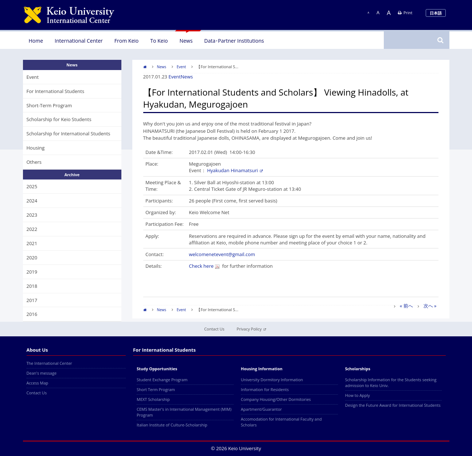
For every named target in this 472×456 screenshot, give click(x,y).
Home (36, 40)
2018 (32, 286)
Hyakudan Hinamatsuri (234, 170)
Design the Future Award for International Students (393, 405)
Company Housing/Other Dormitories (276, 399)
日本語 (436, 13)
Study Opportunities (157, 368)
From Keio (126, 40)
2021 (32, 243)
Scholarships (357, 368)
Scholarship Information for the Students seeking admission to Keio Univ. (391, 382)
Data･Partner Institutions (234, 40)
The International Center (49, 363)
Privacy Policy (251, 329)
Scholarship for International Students (68, 133)
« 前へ (406, 305)
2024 (32, 200)
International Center (79, 40)
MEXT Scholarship (153, 399)
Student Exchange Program (162, 379)
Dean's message (42, 373)
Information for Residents (265, 389)
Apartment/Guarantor (261, 409)
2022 (32, 229)
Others (34, 162)
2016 (32, 314)
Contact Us (214, 329)
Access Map (37, 383)
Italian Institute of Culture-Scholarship (172, 425)
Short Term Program (156, 389)
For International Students (56, 91)
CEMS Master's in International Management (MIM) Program (184, 412)
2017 (32, 300)
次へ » (430, 305)
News (185, 40)
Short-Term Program (49, 105)
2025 (32, 186)
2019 (32, 271)
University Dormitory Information (272, 379)
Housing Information (261, 368)
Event (181, 66)
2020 (32, 257)
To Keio (159, 40)
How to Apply (357, 395)
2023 (32, 215)
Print (405, 12)
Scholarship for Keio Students (59, 119)
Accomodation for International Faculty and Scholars (281, 422)
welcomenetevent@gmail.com (222, 254)
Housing (36, 147)
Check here (204, 266)
